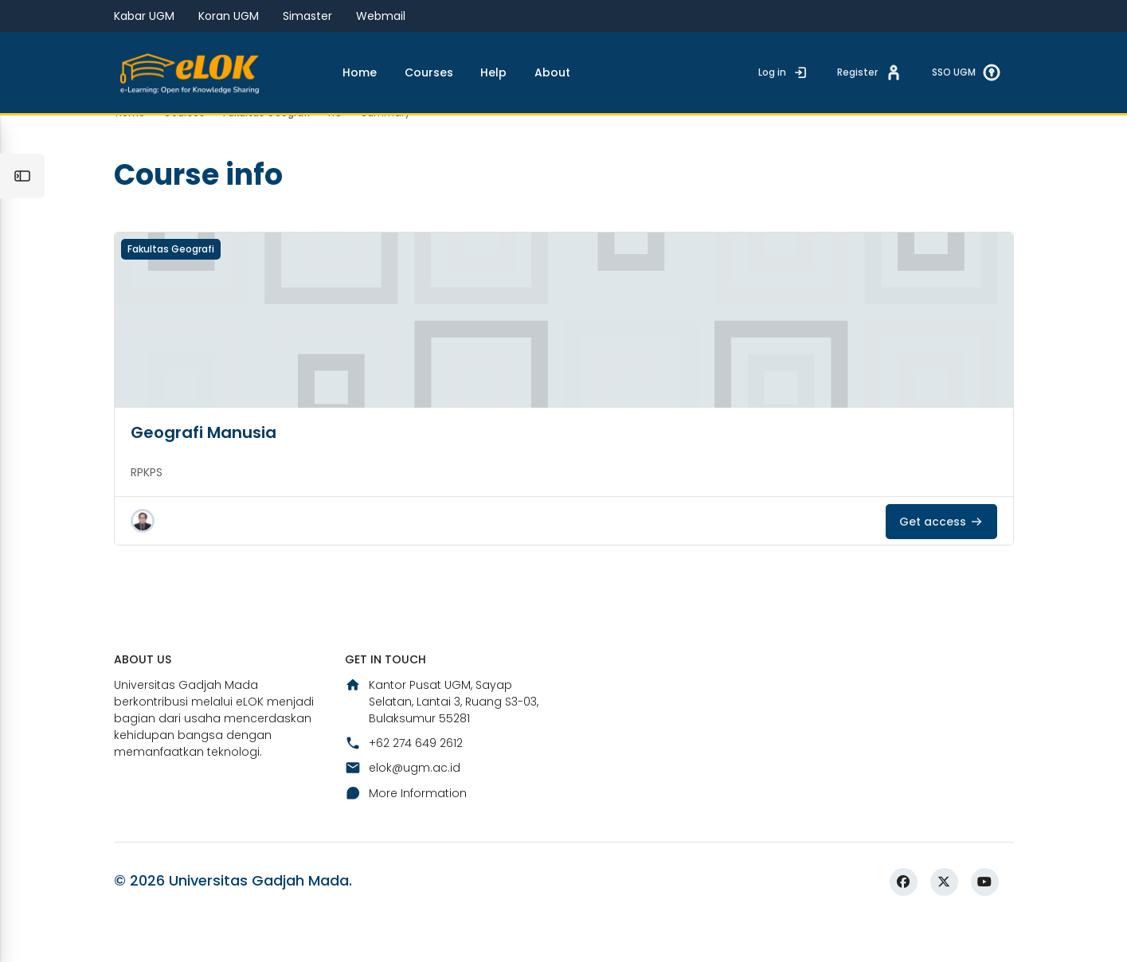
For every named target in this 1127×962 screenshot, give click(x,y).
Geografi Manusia (203, 468)
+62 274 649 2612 (404, 780)
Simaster (307, 16)
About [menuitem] (552, 72)
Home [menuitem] (359, 72)
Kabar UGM (144, 16)
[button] (143, 557)
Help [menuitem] (493, 72)
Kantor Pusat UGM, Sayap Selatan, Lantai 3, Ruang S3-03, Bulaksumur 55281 (441, 739)
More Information (406, 831)
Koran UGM (228, 16)
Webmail (380, 16)
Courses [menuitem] (429, 72)
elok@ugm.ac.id (402, 806)
